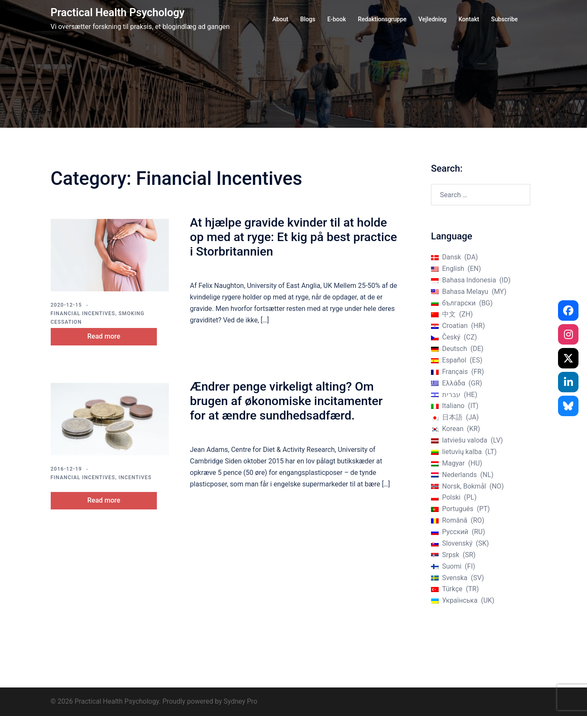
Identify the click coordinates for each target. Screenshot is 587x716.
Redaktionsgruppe (382, 19)
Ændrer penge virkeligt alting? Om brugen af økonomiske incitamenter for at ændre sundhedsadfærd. (294, 400)
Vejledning (433, 19)
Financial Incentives (83, 313)
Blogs (307, 19)
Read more (111, 335)
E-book (336, 19)
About (280, 19)
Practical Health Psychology (118, 12)
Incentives (135, 477)
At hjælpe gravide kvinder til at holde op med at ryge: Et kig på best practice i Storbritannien (292, 237)
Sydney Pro (240, 701)
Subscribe (504, 19)
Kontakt (468, 19)
